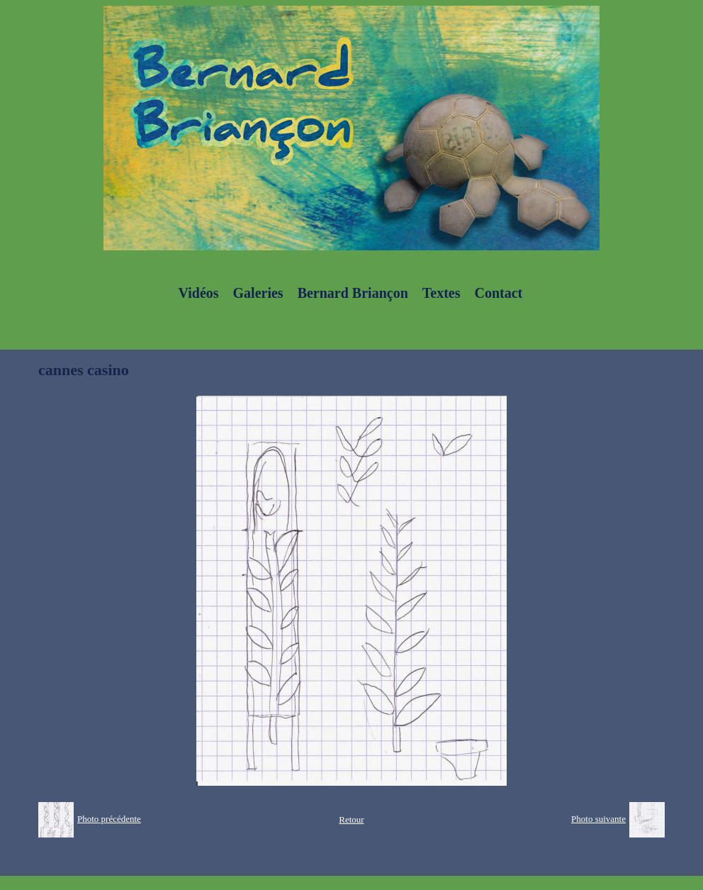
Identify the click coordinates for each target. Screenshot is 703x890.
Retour (351, 819)
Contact (498, 293)
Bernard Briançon (353, 293)
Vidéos (199, 293)
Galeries (258, 293)
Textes (441, 293)
